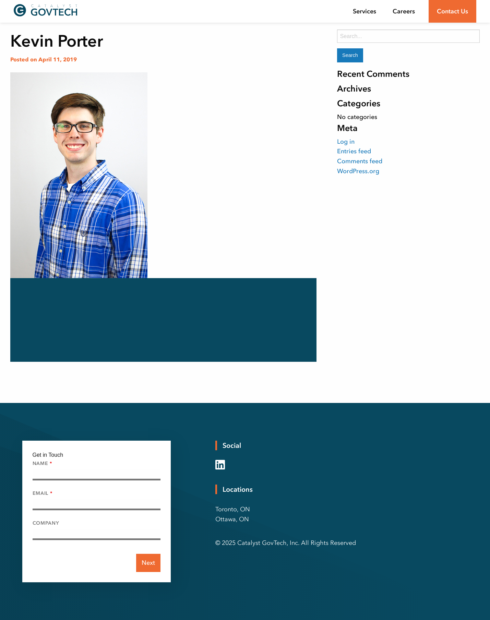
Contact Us (452, 11)
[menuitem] (364, 11)
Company (46, 523)
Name (42, 463)
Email (42, 493)
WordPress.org (358, 171)
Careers (404, 11)
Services (364, 11)
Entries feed (354, 151)
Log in (346, 141)
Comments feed (359, 161)
